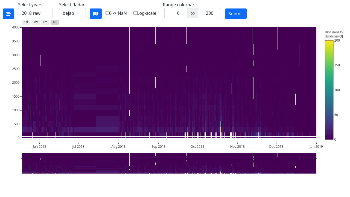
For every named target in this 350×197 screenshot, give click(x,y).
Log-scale (144, 13)
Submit (236, 14)
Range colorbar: (192, 10)
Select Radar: (72, 10)
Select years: (35, 10)
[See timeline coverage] (8, 13)
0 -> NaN (116, 13)
